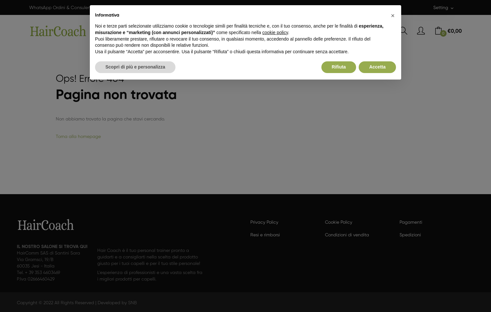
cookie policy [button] (275, 32)
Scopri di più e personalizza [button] (135, 66)
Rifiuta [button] (339, 66)
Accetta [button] (377, 66)
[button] (393, 15)
